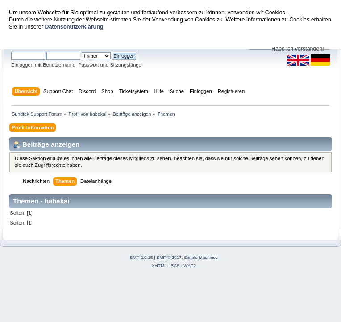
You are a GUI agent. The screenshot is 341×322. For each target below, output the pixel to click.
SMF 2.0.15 (141, 257)
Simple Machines (201, 257)
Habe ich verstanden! (297, 49)
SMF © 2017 (169, 257)
